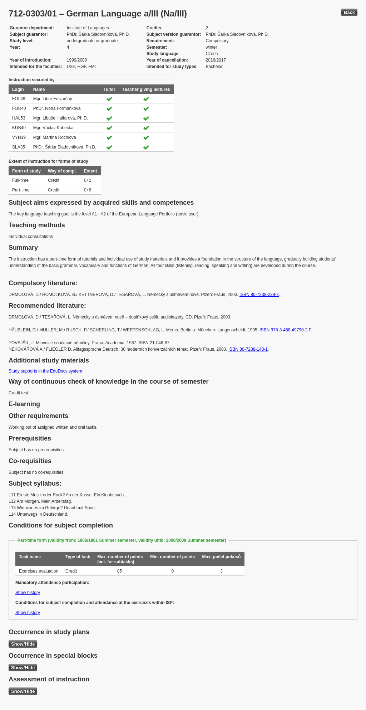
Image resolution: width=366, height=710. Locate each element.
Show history (27, 592)
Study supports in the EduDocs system (45, 371)
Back (349, 12)
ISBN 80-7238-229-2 (259, 294)
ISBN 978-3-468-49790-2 (283, 329)
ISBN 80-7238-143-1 (248, 349)
